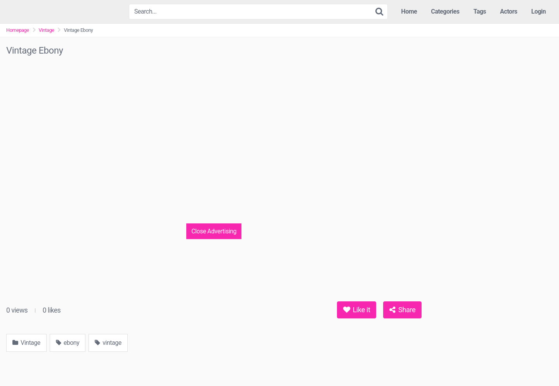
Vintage (46, 30)
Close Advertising (213, 231)
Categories (445, 11)
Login (538, 11)
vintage (108, 342)
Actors (508, 11)
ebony (67, 342)
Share (402, 310)
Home (409, 11)
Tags (479, 11)
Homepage (17, 30)
